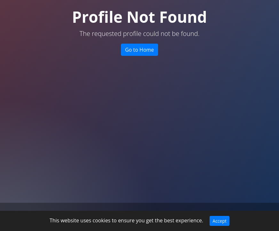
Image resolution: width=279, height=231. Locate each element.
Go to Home (139, 49)
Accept (219, 221)
